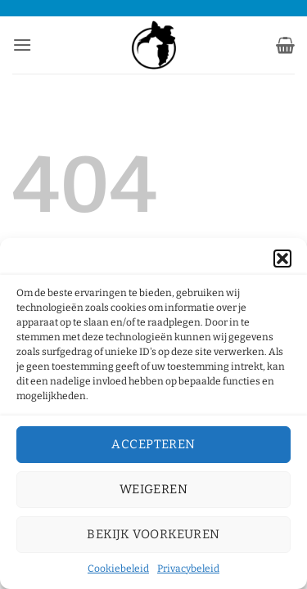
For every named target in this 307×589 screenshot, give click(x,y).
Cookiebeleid (118, 568)
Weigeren (154, 489)
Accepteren (153, 444)
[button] (282, 258)
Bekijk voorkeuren (153, 534)
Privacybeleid (188, 568)
